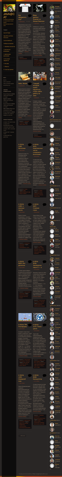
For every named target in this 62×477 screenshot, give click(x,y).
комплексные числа (38, 193)
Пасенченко (58, 100)
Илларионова (53, 255)
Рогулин (57, 341)
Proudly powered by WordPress (25, 473)
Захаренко (57, 459)
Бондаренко (58, 171)
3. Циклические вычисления (7, 55)
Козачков (57, 63)
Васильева (57, 110)
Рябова (57, 30)
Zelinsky (57, 396)
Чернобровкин (53, 185)
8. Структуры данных (8, 69)
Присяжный (57, 138)
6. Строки (40, 190)
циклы (20, 365)
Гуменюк (57, 143)
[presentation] (27, 153)
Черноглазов (53, 129)
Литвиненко (58, 86)
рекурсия (43, 306)
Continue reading (39, 55)
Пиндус (56, 34)
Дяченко (57, 152)
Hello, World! (22, 83)
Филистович (53, 226)
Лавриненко (58, 53)
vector (37, 362)
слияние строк (41, 250)
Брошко (57, 229)
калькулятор (36, 422)
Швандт (57, 234)
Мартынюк (57, 77)
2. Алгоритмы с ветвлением (7, 50)
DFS (35, 362)
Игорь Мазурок (7, 93)
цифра (39, 64)
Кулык (56, 440)
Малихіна (57, 373)
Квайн (20, 124)
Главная (5, 29)
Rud (56, 11)
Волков (57, 39)
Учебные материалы (8, 43)
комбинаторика (37, 306)
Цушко (56, 277)
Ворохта (57, 44)
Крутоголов (58, 82)
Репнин (56, 313)
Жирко (56, 423)
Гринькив (57, 286)
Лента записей (6, 81)
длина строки (40, 247)
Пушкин (57, 239)
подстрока (36, 249)
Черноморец (53, 220)
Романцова (57, 327)
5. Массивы (6, 63)
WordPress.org (6, 85)
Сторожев (57, 368)
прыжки (26, 363)
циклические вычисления (24, 427)
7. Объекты (6, 66)
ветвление (21, 245)
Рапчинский (58, 296)
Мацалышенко (53, 360)
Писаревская (53, 432)
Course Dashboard (8, 40)
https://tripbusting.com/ (55, 119)
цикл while (42, 423)
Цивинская (57, 346)
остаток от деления (38, 62)
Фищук (56, 377)
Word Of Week (7, 32)
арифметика (40, 419)
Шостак (57, 25)
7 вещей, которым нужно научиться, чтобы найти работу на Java (37, 89)
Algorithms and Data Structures (8, 36)
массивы (27, 362)
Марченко (57, 318)
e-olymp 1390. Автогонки (9, 122)
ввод (44, 60)
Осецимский (58, 96)
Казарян (57, 391)
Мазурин (57, 157)
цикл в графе (37, 367)
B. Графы (25, 189)
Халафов (57, 262)
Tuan (56, 198)
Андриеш (57, 363)
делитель (26, 296)
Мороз (56, 20)
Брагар (56, 148)
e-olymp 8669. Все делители (21, 263)
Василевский (53, 137)
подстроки (36, 194)
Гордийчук (57, 406)
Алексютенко (53, 305)
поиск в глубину (39, 365)
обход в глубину (22, 193)
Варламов (57, 176)
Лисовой (57, 6)
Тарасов (57, 72)
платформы (21, 363)
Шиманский (57, 410)
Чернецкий (57, 244)
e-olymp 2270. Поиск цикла (37, 326)
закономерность (22, 247)
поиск (40, 249)
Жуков (56, 211)
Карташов (57, 291)
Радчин (57, 387)
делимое (21, 296)
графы (24, 190)
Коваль (56, 105)
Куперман (57, 351)
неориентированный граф (24, 192)
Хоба (56, 91)
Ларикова (57, 58)
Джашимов (57, 162)
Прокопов (57, 336)
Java (23, 423)
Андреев (57, 454)
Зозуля (56, 281)
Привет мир (24, 124)
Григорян (57, 16)
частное (21, 297)
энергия (24, 365)
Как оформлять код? (22, 17)
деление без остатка (23, 294)
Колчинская (58, 193)
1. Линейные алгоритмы (9, 46)
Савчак (56, 49)
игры (24, 362)
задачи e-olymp (37, 421)
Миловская (57, 67)
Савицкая (57, 258)
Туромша (57, 166)
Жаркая (57, 382)
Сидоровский (53, 207)
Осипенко (57, 308)
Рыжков (57, 188)
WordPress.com (44, 473)
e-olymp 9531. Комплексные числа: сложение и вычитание (8, 125)
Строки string (36, 196)
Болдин (57, 267)
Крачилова (57, 272)
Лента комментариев (8, 83)
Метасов (57, 401)
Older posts (22, 435)
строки (35, 252)
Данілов (57, 464)
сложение (41, 194)
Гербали (57, 450)
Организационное (23, 58)
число (27, 247)
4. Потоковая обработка (7, 59)
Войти (4, 80)
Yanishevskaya (53, 420)
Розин (56, 332)
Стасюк (57, 322)
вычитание (40, 191)
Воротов (57, 436)
